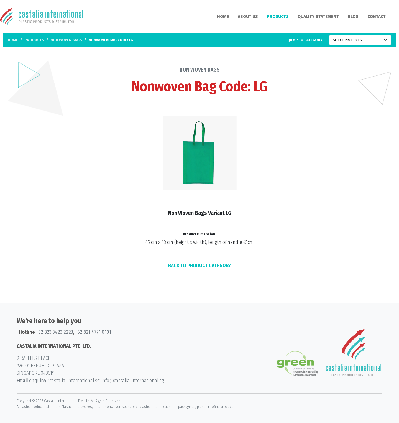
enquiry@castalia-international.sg (64, 381)
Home (223, 16)
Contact (376, 16)
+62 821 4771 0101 (93, 332)
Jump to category (306, 40)
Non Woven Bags (66, 40)
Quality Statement (318, 16)
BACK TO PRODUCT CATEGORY (199, 266)
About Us (248, 16)
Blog (353, 16)
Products (278, 16)
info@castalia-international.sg (132, 381)
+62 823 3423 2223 (54, 332)
